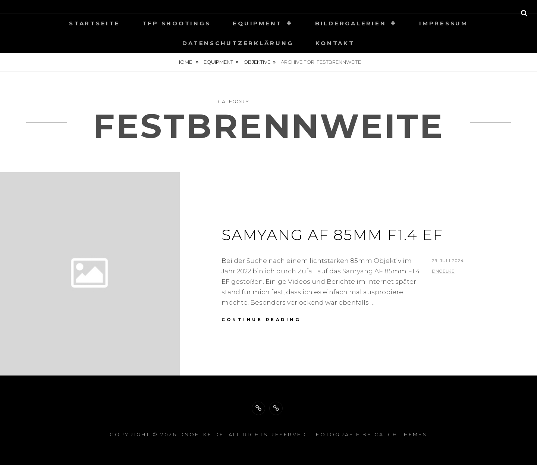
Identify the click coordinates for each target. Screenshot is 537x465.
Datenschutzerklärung (237, 43)
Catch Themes (400, 434)
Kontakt (334, 43)
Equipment (257, 23)
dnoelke (443, 271)
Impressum (443, 23)
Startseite (94, 23)
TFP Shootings (176, 23)
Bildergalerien (350, 23)
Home (184, 62)
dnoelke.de (201, 434)
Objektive (257, 62)
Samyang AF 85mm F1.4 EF (332, 235)
